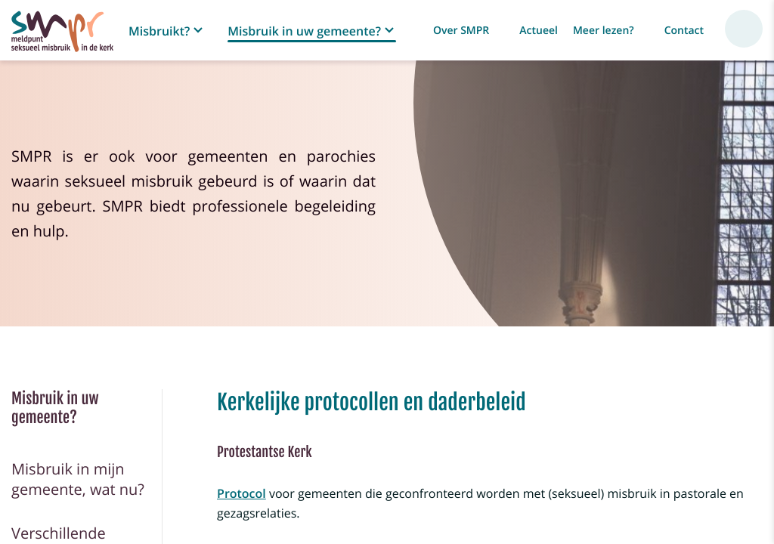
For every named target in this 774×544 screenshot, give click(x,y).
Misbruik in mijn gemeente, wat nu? (77, 479)
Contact (684, 30)
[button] (166, 31)
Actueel (538, 30)
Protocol (241, 493)
